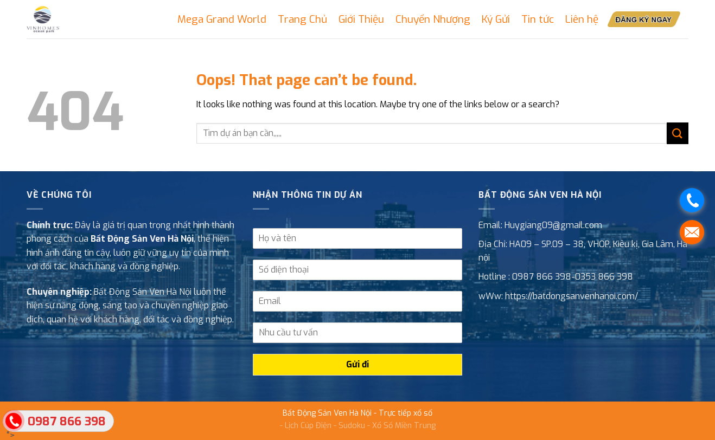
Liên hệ (581, 19)
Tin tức (537, 19)
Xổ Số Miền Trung (404, 425)
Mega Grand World (221, 19)
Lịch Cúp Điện (308, 425)
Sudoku (352, 425)
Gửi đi (357, 364)
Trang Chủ (302, 19)
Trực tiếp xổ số (405, 413)
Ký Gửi (496, 19)
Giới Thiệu (361, 19)
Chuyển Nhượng (432, 19)
